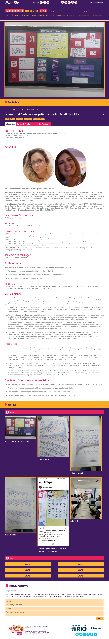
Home (9, 15)
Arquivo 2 (81, 563)
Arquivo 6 (81, 575)
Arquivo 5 (28, 575)
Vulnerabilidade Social (39, 119)
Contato (98, 15)
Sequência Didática (24, 124)
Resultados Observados (41, 124)
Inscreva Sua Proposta (64, 15)
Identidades (19, 119)
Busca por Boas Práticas (41, 15)
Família (7, 119)
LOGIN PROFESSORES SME (96, 2)
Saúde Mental (28, 119)
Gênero (12, 119)
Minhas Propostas (84, 15)
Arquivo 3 (28, 569)
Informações (10, 124)
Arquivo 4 (81, 569)
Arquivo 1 (28, 563)
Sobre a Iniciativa (21, 15)
